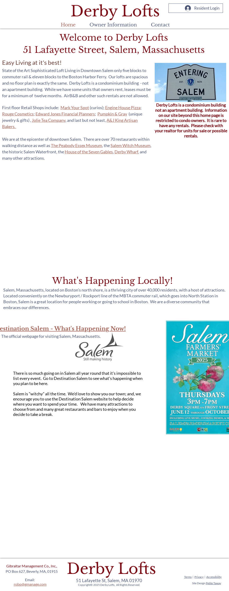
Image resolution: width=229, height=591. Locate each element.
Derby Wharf (126, 151)
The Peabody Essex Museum (76, 145)
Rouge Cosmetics (18, 113)
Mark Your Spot (75, 107)
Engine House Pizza (122, 107)
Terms (188, 577)
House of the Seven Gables (89, 151)
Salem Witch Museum (130, 145)
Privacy (199, 577)
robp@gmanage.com (30, 584)
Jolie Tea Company (48, 120)
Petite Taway (213, 583)
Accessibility (214, 577)
